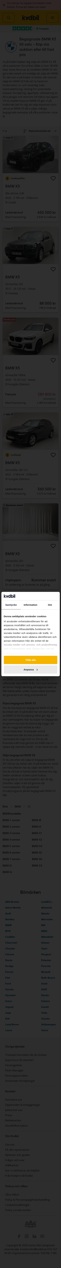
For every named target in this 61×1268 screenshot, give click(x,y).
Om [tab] (50, 604)
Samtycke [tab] (11, 604)
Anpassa (31, 669)
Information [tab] (30, 604)
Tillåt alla (30, 660)
